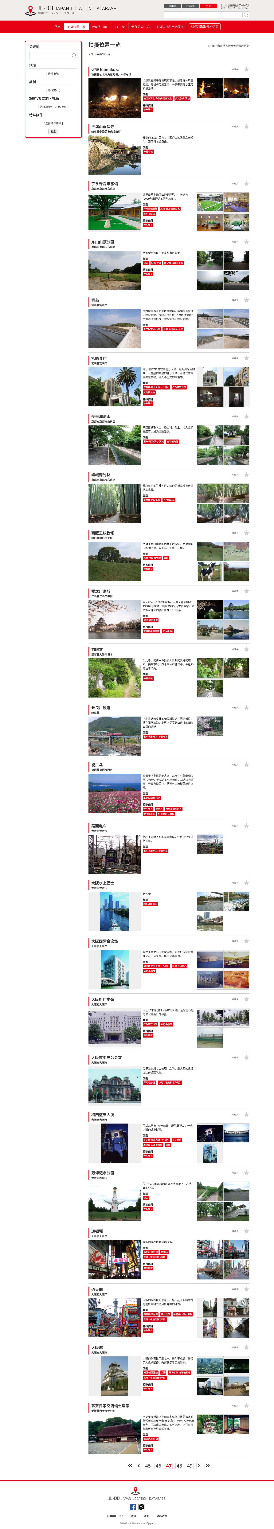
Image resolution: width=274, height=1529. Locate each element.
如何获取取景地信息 (204, 27)
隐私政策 (162, 1516)
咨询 (146, 1516)
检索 (53, 131)
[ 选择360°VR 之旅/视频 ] (53, 106)
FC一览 (120, 27)
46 (158, 1466)
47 (169, 1466)
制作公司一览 (140, 27)
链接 (133, 1516)
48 (179, 1466)
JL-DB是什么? (115, 1516)
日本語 (172, 6)
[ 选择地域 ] (53, 73)
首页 (90, 54)
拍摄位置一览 (76, 27)
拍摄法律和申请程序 (170, 27)
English (190, 6)
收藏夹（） (100, 27)
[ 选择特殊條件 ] (53, 123)
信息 (58, 27)
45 (148, 1466)
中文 (208, 6)
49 (190, 1466)
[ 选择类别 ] (53, 90)
